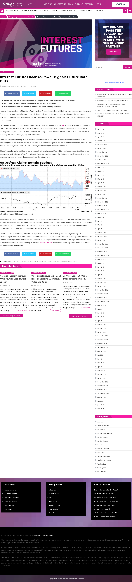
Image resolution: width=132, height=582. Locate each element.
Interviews (100, 11)
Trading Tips (101, 464)
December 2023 (102, 244)
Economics (101, 429)
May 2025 (100, 179)
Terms (32, 535)
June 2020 (100, 405)
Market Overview (103, 449)
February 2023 (102, 282)
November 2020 (103, 386)
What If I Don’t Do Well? (102, 509)
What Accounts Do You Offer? (104, 494)
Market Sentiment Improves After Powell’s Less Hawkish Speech (13, 279)
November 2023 (103, 248)
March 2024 (101, 232)
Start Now (113, 52)
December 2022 (102, 290)
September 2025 (103, 164)
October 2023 (102, 252)
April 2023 (100, 275)
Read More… (24, 311)
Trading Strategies (68, 11)
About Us (48, 4)
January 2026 (101, 148)
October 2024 (102, 206)
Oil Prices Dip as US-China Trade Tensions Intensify (75, 277)
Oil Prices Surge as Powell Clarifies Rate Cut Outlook (13, 316)
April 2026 (100, 137)
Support (79, 4)
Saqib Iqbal (32, 86)
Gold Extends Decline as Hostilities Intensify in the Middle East (114, 95)
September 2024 (103, 210)
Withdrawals (101, 472)
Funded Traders (86, 11)
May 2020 (100, 409)
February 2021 (102, 374)
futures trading (62, 261)
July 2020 (100, 401)
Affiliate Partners (48, 535)
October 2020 (102, 389)
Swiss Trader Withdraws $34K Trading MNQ (112, 110)
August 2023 (101, 259)
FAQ (50, 498)
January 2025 (101, 194)
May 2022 (100, 317)
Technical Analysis (29, 11)
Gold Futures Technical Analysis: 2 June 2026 (112, 100)
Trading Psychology (104, 460)
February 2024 (102, 236)
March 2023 (101, 279)
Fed (63, 125)
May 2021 (100, 363)
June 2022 (100, 313)
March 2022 (101, 324)
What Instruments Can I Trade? (105, 505)
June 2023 (100, 267)
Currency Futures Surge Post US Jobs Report (81, 316)
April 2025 (100, 183)
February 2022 (102, 328)
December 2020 (102, 382)
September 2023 (103, 256)
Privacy (38, 535)
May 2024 (100, 225)
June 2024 (100, 221)
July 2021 (100, 355)
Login (98, 4)
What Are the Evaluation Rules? (105, 498)
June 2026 (100, 129)
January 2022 (101, 332)
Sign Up (52, 513)
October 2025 (102, 160)
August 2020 (101, 397)
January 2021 (101, 378)
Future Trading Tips (30, 261)
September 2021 (103, 347)
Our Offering (60, 4)
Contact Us (53, 501)
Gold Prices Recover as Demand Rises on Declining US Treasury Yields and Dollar (46, 279)
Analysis (100, 422)
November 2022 (103, 294)
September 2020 (103, 393)
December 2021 (102, 336)
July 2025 (100, 171)
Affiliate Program (55, 505)
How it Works (54, 494)
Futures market (41, 261)
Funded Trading (102, 441)
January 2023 (101, 286)
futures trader (51, 261)
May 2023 (100, 271)
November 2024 (103, 202)
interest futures (46, 242)
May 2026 (100, 133)
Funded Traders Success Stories (105, 517)
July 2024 (100, 217)
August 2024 (101, 213)
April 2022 (100, 321)
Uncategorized (102, 468)
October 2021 (102, 344)
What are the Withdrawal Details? (105, 513)
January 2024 (101, 240)
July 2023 (100, 263)
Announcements (12, 11)
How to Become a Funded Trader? (106, 490)
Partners (89, 4)
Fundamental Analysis (48, 11)
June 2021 (100, 359)
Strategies (100, 452)
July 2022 (100, 309)
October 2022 (102, 298)
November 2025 (103, 156)
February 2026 (102, 144)
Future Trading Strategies (15, 261)
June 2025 (100, 175)
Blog (70, 4)
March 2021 (101, 370)
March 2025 (101, 187)
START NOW (120, 4)
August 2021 (101, 351)
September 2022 (103, 301)
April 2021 (100, 367)
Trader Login (53, 509)
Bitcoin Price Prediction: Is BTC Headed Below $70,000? (113, 115)
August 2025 (101, 167)
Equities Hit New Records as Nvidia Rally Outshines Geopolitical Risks (111, 105)
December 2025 (102, 152)
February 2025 (102, 190)
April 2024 (100, 229)
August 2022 (101, 305)
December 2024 (102, 198)
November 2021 (103, 340)
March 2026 (101, 141)
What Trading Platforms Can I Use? (106, 501)
